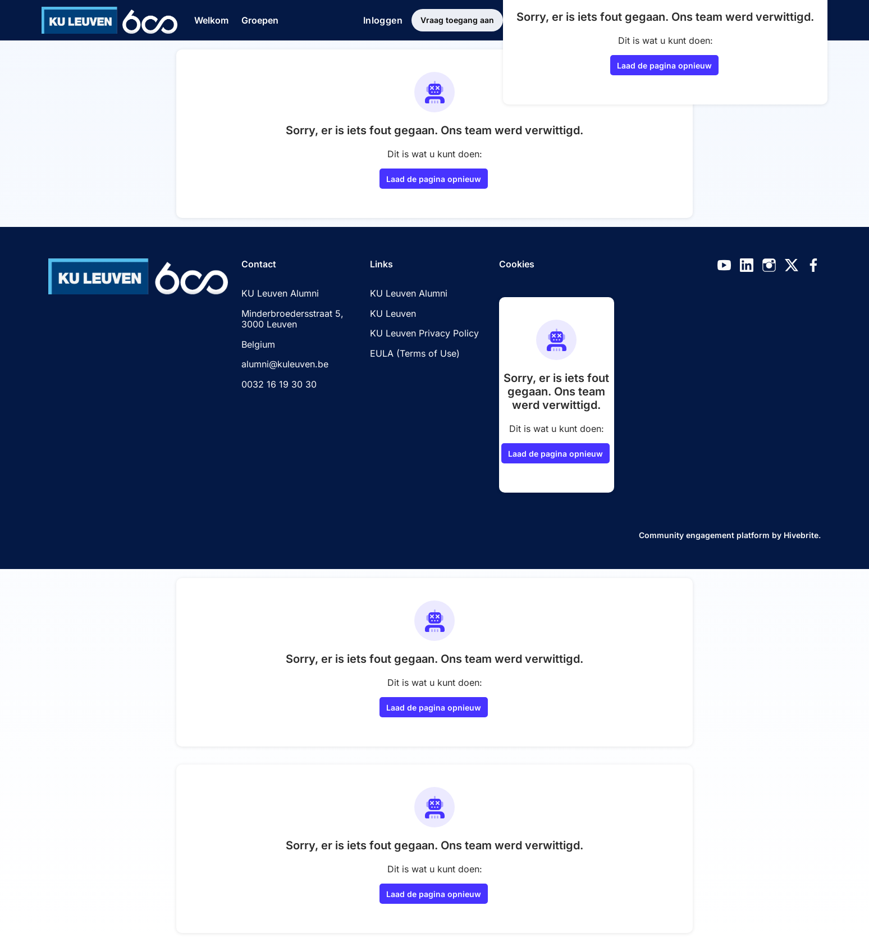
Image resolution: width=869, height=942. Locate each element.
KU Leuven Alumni (408, 293)
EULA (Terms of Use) (415, 353)
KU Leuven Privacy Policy (424, 333)
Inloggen (383, 20)
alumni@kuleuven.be (284, 364)
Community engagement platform (704, 535)
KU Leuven (393, 313)
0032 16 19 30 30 (279, 384)
